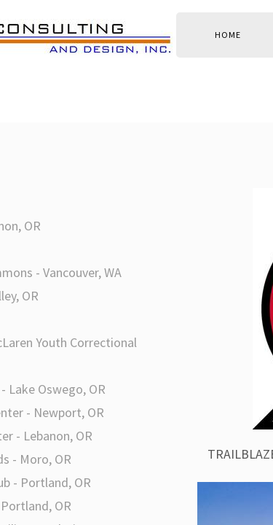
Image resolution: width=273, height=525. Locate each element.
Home (228, 34)
